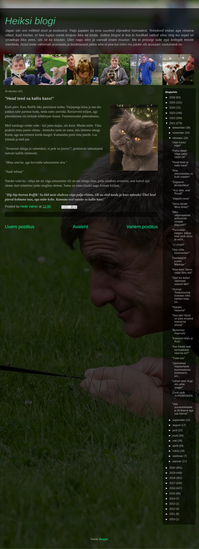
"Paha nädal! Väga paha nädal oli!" (179, 153)
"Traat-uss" (178, 358)
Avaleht (80, 226)
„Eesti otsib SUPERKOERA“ (182, 395)
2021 (172, 123)
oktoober (178, 138)
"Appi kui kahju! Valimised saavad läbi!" (181, 280)
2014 (172, 498)
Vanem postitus (142, 226)
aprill (176, 445)
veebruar (178, 456)
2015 (172, 493)
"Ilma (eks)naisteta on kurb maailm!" (182, 173)
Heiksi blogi (30, 20)
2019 (172, 472)
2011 (172, 514)
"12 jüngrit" (178, 244)
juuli (175, 430)
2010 (172, 519)
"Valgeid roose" (181, 198)
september (179, 420)
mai (175, 440)
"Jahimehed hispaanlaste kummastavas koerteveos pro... (181, 369)
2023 (172, 113)
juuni (176, 435)
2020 (172, 467)
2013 (172, 503)
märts (176, 450)
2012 (172, 508)
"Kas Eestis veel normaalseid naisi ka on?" (181, 349)
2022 (172, 118)
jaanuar (177, 461)
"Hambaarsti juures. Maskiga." (179, 261)
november (179, 132)
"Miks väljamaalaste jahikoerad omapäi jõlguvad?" (181, 218)
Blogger (103, 539)
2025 (172, 102)
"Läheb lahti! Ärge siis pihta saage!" (182, 384)
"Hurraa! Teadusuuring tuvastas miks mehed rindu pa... (181, 295)
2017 (172, 483)
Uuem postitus (19, 226)
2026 (172, 97)
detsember (179, 127)
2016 (172, 488)
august (177, 425)
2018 (172, 478)
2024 (172, 107)
